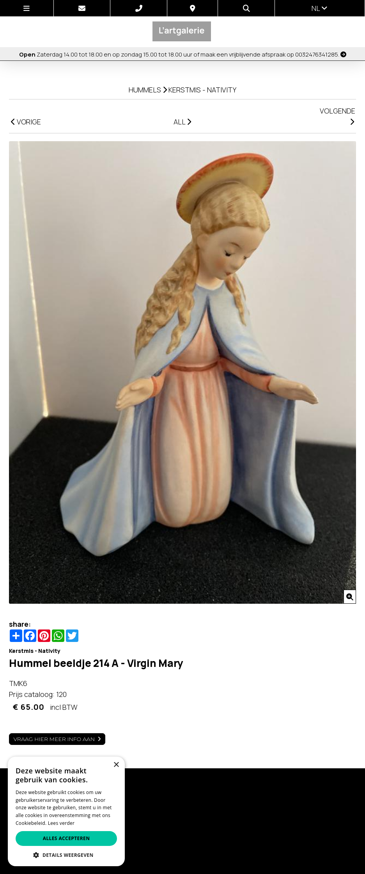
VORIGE (26, 121)
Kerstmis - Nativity (202, 89)
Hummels (145, 89)
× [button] (116, 765)
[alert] (66, 811)
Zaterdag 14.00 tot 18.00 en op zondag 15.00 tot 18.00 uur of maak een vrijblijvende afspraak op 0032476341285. (182, 54)
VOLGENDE (337, 115)
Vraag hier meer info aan (54, 739)
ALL (182, 121)
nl (320, 8)
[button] (66, 854)
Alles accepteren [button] (66, 838)
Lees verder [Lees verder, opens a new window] (61, 823)
